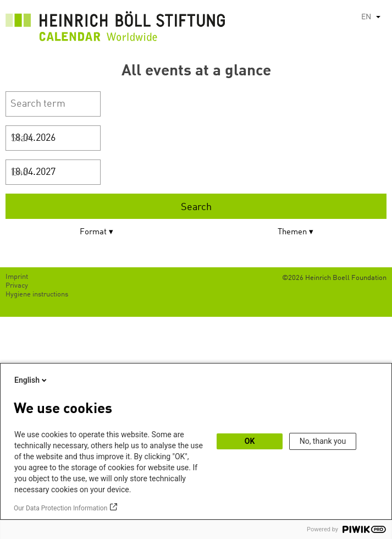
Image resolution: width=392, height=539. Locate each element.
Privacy (16, 285)
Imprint (16, 276)
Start (22, 139)
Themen (292, 232)
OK (250, 441)
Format (93, 232)
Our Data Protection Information (60, 508)
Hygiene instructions (36, 294)
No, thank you (323, 441)
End (19, 173)
